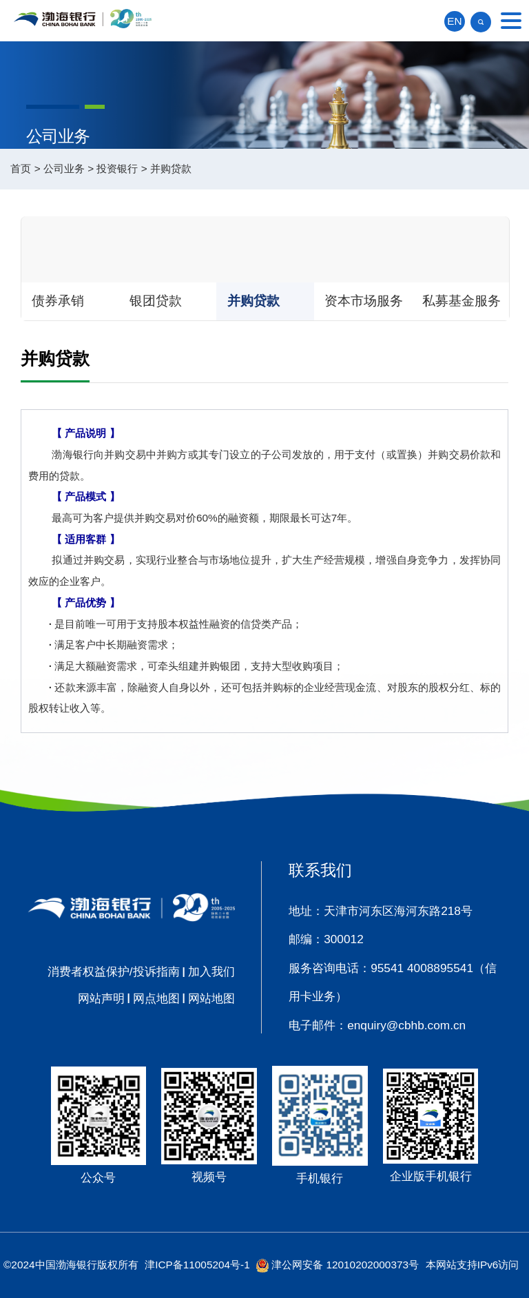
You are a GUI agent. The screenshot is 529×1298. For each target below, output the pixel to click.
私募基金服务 (461, 300)
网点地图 (156, 998)
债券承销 (58, 300)
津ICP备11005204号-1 (197, 1264)
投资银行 (117, 168)
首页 (20, 168)
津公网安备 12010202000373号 (345, 1264)
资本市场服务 (363, 300)
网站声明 (101, 998)
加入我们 (211, 971)
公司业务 (64, 168)
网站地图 (211, 998)
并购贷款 (170, 168)
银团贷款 (155, 300)
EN (454, 21)
